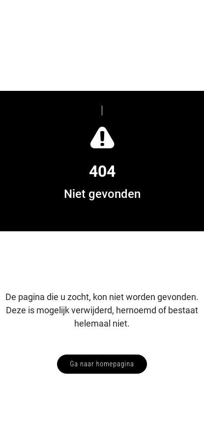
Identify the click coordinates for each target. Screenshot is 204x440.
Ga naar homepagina (102, 364)
